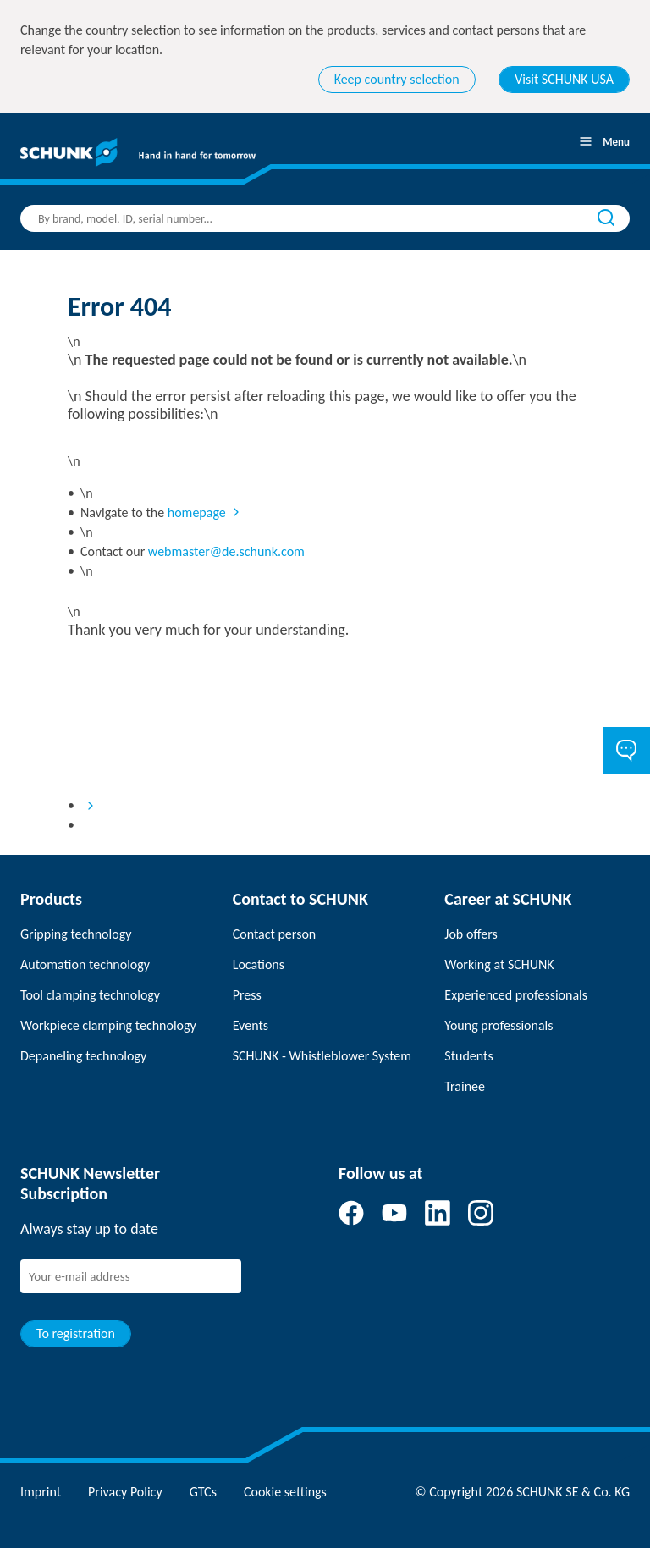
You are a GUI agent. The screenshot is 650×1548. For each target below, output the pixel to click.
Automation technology (85, 964)
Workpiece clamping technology (108, 1025)
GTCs (203, 1492)
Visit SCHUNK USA (564, 79)
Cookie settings (285, 1492)
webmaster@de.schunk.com (226, 551)
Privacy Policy (125, 1492)
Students (468, 1056)
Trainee (464, 1086)
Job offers (470, 934)
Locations (258, 964)
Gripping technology (75, 934)
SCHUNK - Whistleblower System (322, 1056)
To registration (75, 1333)
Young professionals (498, 1025)
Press (247, 995)
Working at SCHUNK (499, 964)
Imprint (40, 1492)
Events (250, 1025)
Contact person (275, 934)
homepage (197, 512)
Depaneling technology (83, 1056)
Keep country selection (397, 79)
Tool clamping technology (90, 995)
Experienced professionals (515, 995)
